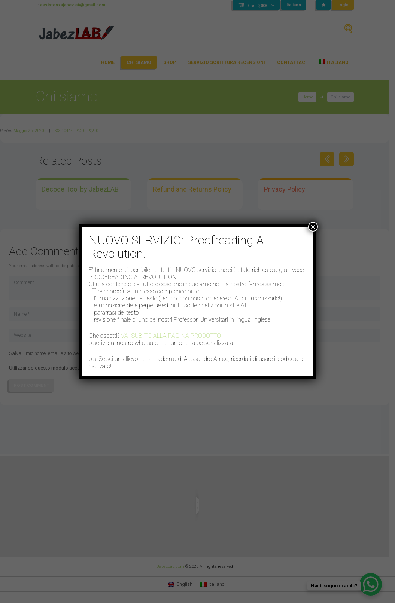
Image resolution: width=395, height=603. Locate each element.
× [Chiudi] (313, 227)
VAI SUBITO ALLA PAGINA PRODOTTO (171, 335)
